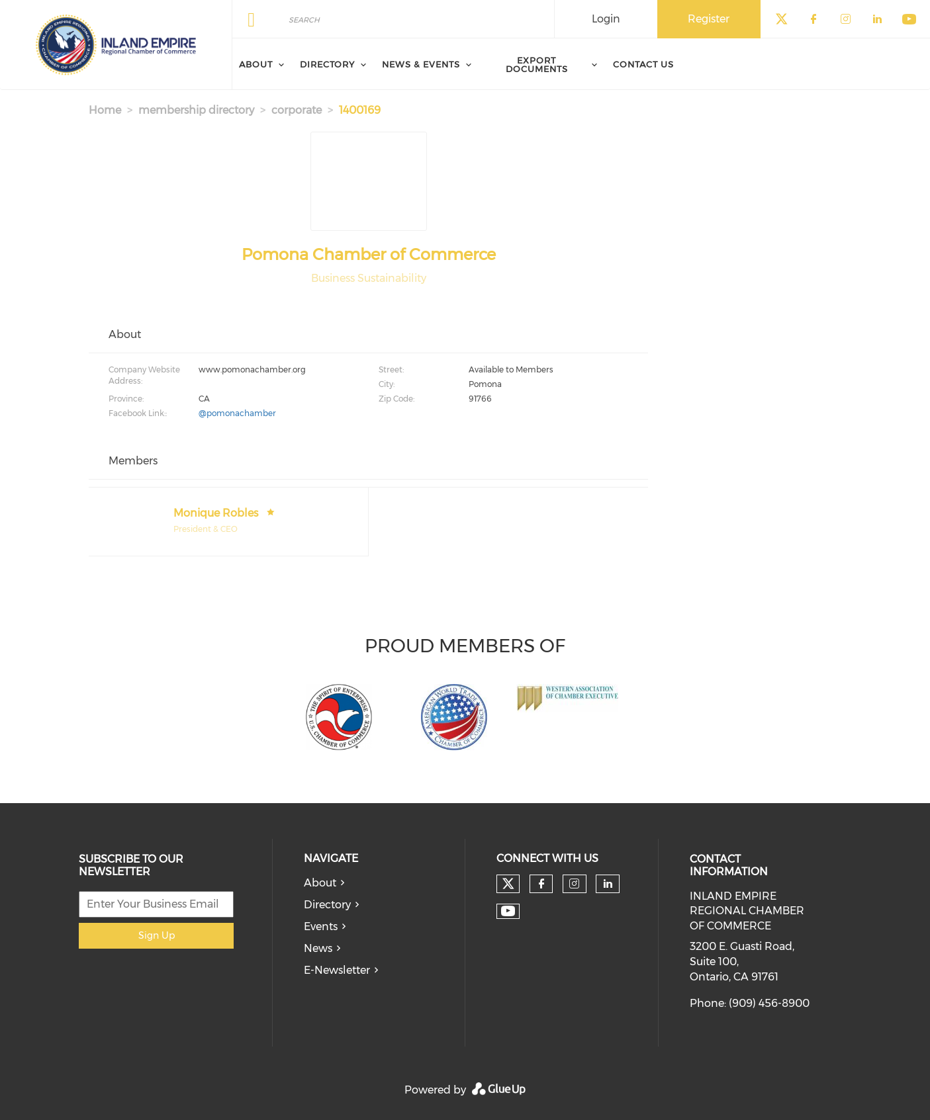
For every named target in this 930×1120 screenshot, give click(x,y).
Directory (327, 904)
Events (321, 926)
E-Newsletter (337, 970)
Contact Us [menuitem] (643, 64)
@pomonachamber (237, 413)
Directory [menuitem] (327, 64)
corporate (296, 110)
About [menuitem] (256, 64)
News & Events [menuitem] (421, 64)
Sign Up (156, 935)
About (320, 883)
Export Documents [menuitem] (537, 64)
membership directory (196, 110)
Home (105, 110)
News (318, 948)
